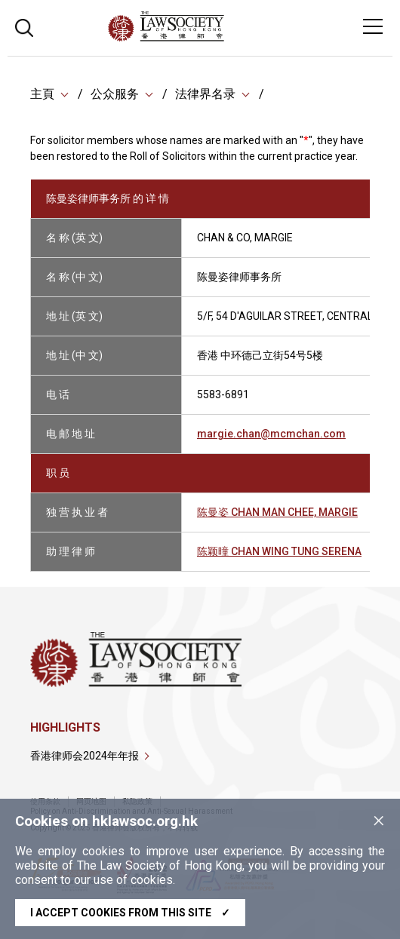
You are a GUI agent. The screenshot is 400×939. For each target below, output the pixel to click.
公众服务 (115, 94)
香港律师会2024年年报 (84, 756)
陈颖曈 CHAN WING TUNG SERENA (279, 551)
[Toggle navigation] (373, 26)
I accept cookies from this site (130, 913)
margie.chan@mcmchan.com (271, 434)
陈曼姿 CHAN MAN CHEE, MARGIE (277, 512)
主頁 (42, 94)
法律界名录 (205, 94)
